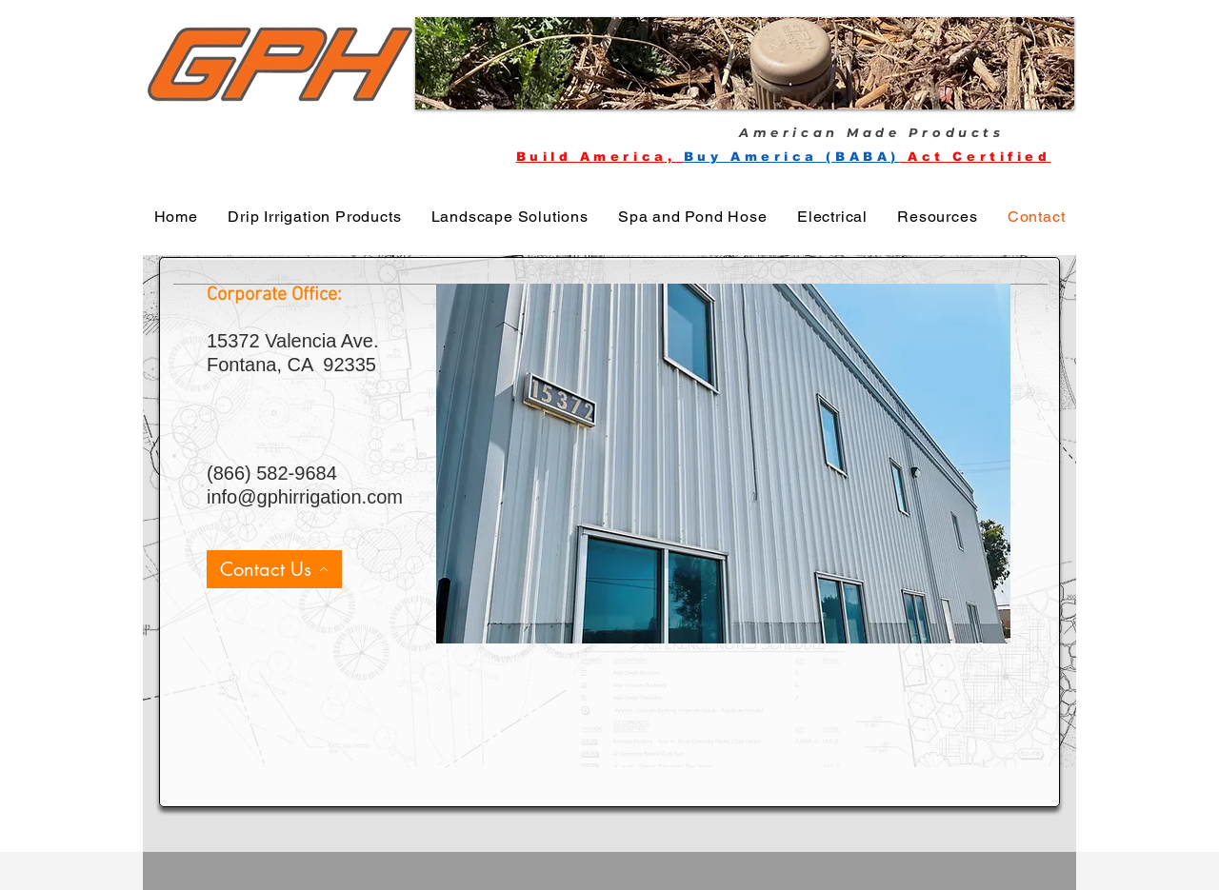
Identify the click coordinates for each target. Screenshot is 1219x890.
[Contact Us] (274, 569)
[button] (744, 63)
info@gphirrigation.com (305, 496)
